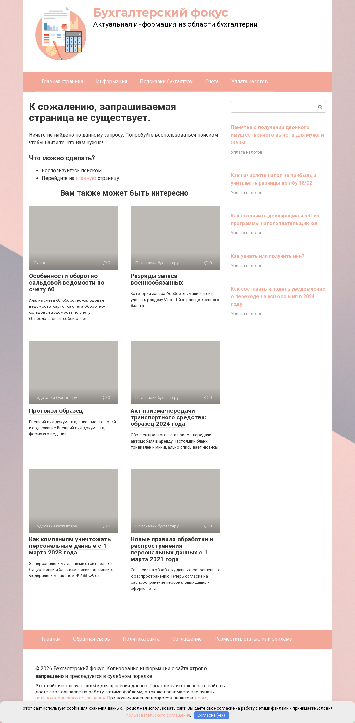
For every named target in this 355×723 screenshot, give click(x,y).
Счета (212, 82)
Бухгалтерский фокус (160, 12)
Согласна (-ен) (211, 715)
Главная (51, 639)
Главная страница (62, 82)
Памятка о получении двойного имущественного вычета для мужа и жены (277, 135)
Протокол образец (56, 410)
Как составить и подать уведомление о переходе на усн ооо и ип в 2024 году (278, 296)
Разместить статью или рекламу (253, 639)
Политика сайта (141, 639)
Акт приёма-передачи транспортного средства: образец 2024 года (168, 417)
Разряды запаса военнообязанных (157, 279)
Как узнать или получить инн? (267, 256)
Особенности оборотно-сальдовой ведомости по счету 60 (66, 282)
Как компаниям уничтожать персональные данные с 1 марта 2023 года (70, 545)
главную (86, 178)
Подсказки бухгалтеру (166, 82)
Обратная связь (91, 639)
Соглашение (187, 639)
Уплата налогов (249, 82)
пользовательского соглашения (70, 698)
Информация (111, 82)
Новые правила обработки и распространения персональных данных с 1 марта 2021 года (172, 549)
